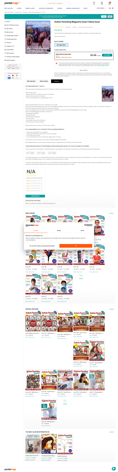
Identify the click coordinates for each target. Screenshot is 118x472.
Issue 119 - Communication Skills (80, 392)
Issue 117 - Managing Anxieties (96, 392)
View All (112, 213)
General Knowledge (72, 8)
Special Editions (31, 309)
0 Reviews (68, 27)
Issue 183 (27, 267)
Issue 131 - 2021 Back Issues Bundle (48, 391)
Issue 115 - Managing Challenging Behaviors (48, 421)
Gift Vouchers (9, 53)
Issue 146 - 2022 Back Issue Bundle (96, 333)
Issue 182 (43, 267)
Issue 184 (91, 237)
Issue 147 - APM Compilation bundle (80, 362)
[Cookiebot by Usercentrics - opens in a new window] (85, 225)
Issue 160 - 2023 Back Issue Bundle (64, 334)
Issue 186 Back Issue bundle (32, 333)
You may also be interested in (37, 432)
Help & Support (9, 60)
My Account (8, 32)
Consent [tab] (35, 230)
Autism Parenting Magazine (35, 12)
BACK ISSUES (30, 213)
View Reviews (35, 196)
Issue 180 (75, 267)
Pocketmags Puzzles (11, 35)
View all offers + (84, 70)
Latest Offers (9, 49)
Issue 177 (43, 296)
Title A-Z (7, 42)
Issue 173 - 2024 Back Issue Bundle (48, 333)
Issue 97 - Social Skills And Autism (96, 362)
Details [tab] (59, 230)
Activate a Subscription (12, 56)
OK (76, 246)
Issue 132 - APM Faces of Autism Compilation (32, 392)
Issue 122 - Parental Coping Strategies (64, 392)
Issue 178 (27, 296)
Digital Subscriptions (9, 12)
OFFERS (19, 8)
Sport (86, 8)
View (26, 272)
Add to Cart (95, 242)
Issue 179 (91, 267)
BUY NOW (107, 55)
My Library (8, 28)
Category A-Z (9, 46)
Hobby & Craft (30, 8)
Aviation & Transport (46, 8)
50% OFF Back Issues (11, 25)
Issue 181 (59, 267)
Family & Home (18, 12)
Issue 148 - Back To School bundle (80, 332)
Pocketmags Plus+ (10, 39)
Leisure (59, 8)
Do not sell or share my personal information (42, 246)
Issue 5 (43, 12)
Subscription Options (103, 65)
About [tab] (82, 230)
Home (7, 21)
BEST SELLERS (8, 8)
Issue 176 (59, 296)
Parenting (25, 12)
